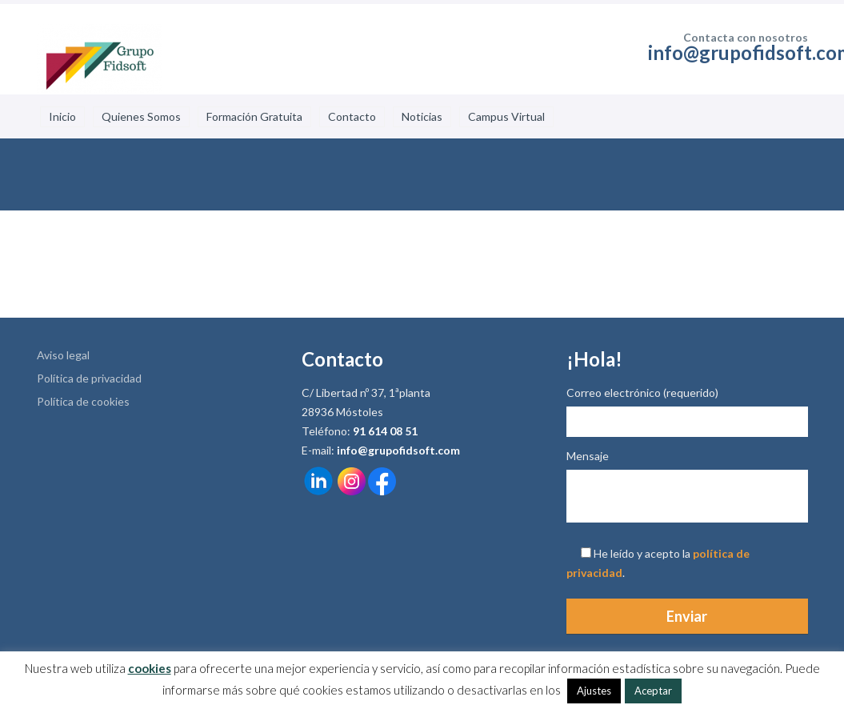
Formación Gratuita (254, 116)
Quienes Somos (141, 116)
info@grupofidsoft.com (398, 450)
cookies (149, 668)
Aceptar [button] (653, 690)
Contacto (352, 116)
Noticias (422, 116)
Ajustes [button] (594, 690)
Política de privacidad (89, 378)
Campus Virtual (506, 116)
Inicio (62, 116)
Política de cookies (83, 401)
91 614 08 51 (385, 431)
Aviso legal (63, 355)
